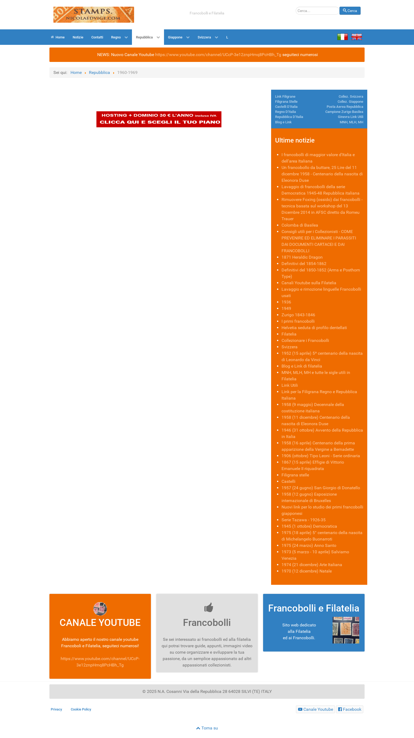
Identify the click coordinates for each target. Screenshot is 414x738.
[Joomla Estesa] (93, 14)
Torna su (207, 728)
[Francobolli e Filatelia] (315, 709)
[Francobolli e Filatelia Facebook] (349, 709)
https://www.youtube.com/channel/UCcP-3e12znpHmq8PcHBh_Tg (218, 54)
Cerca (350, 11)
